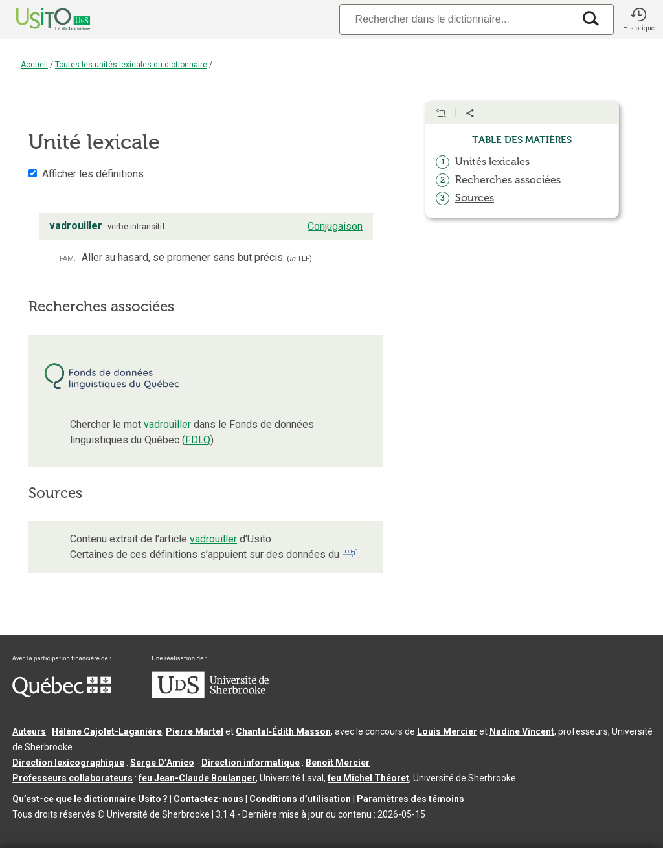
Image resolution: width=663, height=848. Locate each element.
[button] (638, 19)
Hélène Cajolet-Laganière (107, 731)
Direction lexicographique (68, 762)
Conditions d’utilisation (300, 799)
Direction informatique (250, 762)
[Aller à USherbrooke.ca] (210, 695)
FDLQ (197, 440)
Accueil (34, 64)
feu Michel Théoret (368, 778)
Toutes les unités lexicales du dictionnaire (131, 64)
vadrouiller (167, 424)
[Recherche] (456, 19)
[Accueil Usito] (39, 19)
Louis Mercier (447, 731)
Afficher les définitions (93, 174)
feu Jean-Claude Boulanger (197, 778)
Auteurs (29, 731)
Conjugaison (335, 226)
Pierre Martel (194, 731)
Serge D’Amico (162, 762)
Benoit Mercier (338, 762)
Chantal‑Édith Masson (283, 731)
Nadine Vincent (521, 731)
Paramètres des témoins (410, 799)
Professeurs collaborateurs (72, 778)
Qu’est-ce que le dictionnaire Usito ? (90, 799)
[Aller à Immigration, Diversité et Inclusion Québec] (61, 694)
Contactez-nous (208, 799)
